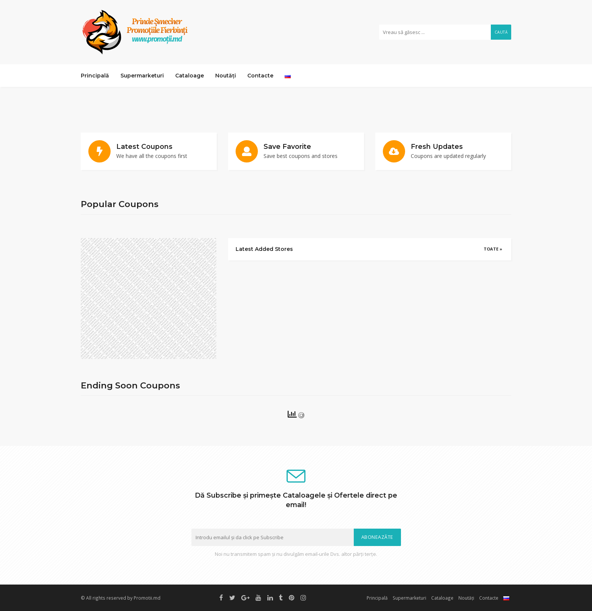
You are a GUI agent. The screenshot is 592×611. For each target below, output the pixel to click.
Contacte (260, 75)
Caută (501, 32)
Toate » (493, 249)
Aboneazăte (377, 537)
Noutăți (225, 75)
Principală (95, 75)
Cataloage (189, 75)
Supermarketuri (142, 75)
